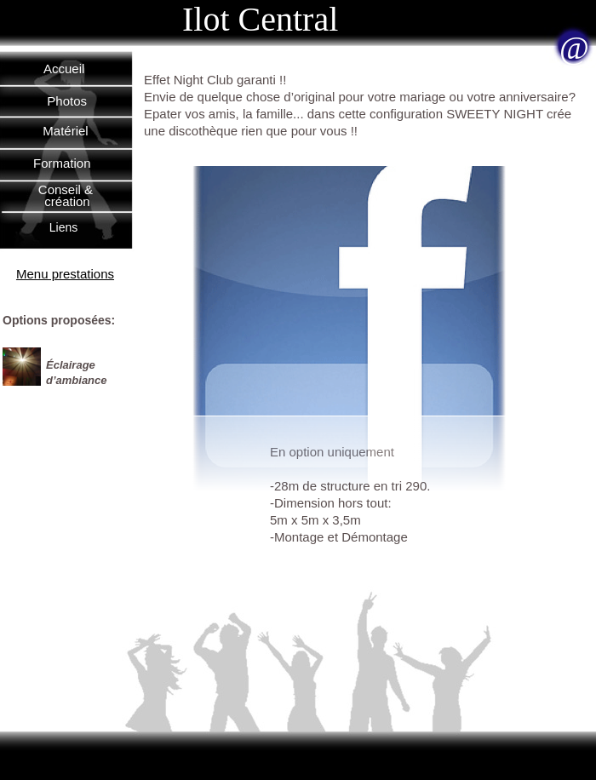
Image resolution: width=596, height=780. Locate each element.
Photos (67, 101)
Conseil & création (67, 195)
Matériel (65, 130)
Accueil (63, 68)
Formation (62, 163)
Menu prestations (65, 274)
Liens (63, 227)
